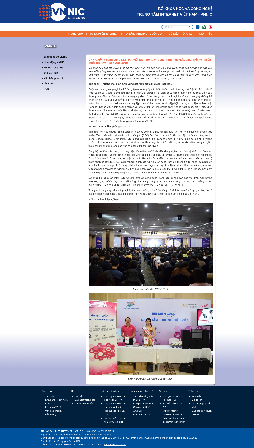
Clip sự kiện (51, 72)
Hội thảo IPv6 (170, 400)
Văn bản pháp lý (53, 78)
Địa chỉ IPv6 (139, 400)
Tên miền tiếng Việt (143, 396)
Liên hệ (48, 83)
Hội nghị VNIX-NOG (173, 396)
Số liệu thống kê (180, 33)
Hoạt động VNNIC (54, 62)
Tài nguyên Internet (104, 33)
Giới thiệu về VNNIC (55, 57)
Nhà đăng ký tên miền (56, 400)
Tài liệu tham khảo (84, 403)
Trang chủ (75, 33)
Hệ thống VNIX (53, 407)
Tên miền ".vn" (199, 396)
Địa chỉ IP (50, 403)
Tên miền (50, 396)
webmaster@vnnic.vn (115, 444)
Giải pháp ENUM (141, 414)
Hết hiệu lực (51, 414)
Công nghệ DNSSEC (144, 403)
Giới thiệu (205, 33)
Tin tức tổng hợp (53, 67)
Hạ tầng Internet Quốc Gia (143, 33)
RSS (46, 88)
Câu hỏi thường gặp (85, 400)
